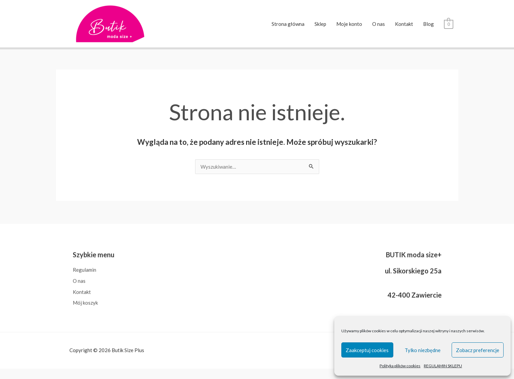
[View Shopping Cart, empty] (448, 24)
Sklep (320, 24)
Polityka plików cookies (400, 365)
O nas (378, 24)
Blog (428, 24)
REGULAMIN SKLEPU (443, 365)
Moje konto (349, 24)
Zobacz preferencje (477, 350)
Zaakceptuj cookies (367, 350)
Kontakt (404, 24)
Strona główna (288, 24)
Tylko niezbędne (423, 350)
